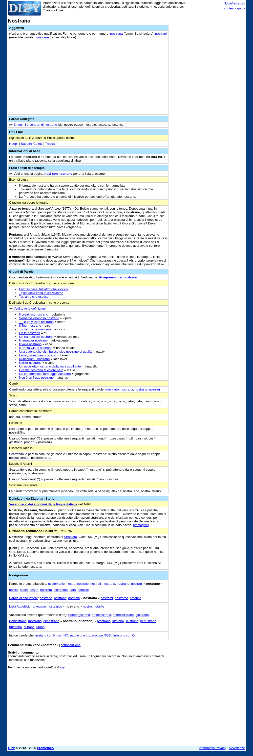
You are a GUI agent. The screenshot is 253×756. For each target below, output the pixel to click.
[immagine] (141, 525)
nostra (70, 583)
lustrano (118, 621)
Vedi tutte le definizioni (29, 308)
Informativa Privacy (212, 748)
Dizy (11, 748)
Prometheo (45, 748)
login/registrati (235, 3)
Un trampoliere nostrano (36, 337)
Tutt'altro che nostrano (35, 329)
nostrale (82, 583)
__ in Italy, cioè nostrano (36, 322)
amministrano (101, 615)
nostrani (161, 33)
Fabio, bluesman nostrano (37, 355)
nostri (24, 590)
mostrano (112, 389)
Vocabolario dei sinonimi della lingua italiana (43, 504)
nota (72, 590)
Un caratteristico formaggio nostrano (45, 374)
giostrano (142, 615)
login (63, 667)
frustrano (15, 627)
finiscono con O (123, 635)
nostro (33, 590)
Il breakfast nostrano (33, 314)
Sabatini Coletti (31, 144)
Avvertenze (237, 748)
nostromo (61, 590)
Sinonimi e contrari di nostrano (35, 124)
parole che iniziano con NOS (90, 635)
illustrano (132, 621)
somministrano (123, 615)
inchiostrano (17, 621)
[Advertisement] (208, 49)
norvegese (38, 606)
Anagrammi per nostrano (118, 277)
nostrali (95, 583)
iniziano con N (45, 635)
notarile (99, 606)
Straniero (70, 537)
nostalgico (54, 606)
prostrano (104, 621)
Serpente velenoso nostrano (39, 318)
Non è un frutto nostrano (36, 377)
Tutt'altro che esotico (33, 296)
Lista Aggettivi (19, 606)
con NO (62, 635)
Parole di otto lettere (23, 598)
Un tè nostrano (29, 333)
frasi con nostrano (58, 173)
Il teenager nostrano (33, 340)
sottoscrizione (70, 645)
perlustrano (148, 621)
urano (40, 627)
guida (241, 8)
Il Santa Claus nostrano (35, 348)
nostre (13, 590)
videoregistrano (79, 615)
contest (229, 8)
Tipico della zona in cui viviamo (41, 293)
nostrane (42, 37)
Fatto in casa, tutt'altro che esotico (43, 289)
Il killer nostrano (30, 363)
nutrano (29, 627)
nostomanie (56, 583)
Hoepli (13, 144)
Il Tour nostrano (30, 325)
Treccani (51, 144)
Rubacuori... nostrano (34, 359)
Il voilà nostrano (30, 344)
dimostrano (51, 621)
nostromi (46, 590)
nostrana (116, 33)
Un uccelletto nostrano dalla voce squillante (50, 366)
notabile (83, 590)
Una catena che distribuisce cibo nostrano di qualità (55, 351)
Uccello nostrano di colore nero (41, 370)
